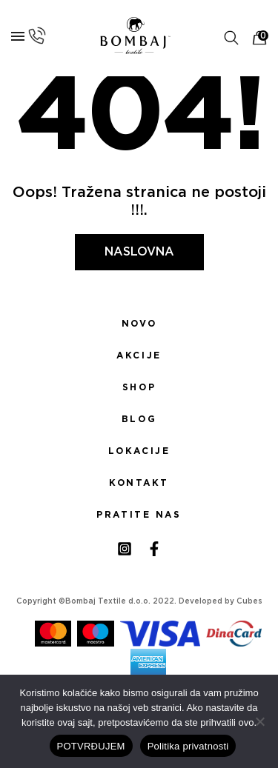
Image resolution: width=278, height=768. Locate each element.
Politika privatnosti (188, 746)
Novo (139, 323)
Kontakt (139, 482)
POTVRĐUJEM (91, 746)
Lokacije (139, 451)
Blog (139, 419)
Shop (139, 387)
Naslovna (139, 252)
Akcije (138, 355)
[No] (259, 721)
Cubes (249, 601)
